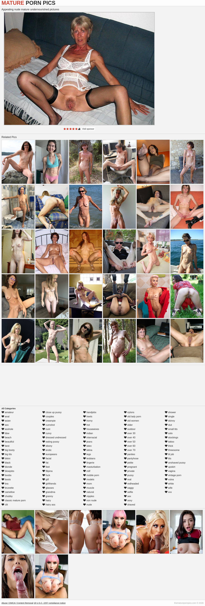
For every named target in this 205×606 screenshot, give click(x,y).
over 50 (129, 441)
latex (87, 446)
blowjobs (8, 471)
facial (46, 458)
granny (47, 496)
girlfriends (49, 483)
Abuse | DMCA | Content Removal (17, 603)
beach (6, 437)
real (127, 479)
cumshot (48, 425)
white (169, 483)
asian (6, 420)
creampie (49, 420)
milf (86, 471)
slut (168, 425)
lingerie (88, 462)
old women (131, 420)
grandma (48, 492)
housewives (91, 429)
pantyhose (131, 458)
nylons (129, 412)
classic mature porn (14, 500)
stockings (171, 437)
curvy (46, 433)
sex (127, 496)
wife (168, 488)
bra (5, 483)
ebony (47, 446)
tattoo (169, 441)
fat (45, 462)
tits (168, 458)
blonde (7, 467)
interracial (90, 437)
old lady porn (132, 416)
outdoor (130, 429)
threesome (172, 450)
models (88, 479)
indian (88, 433)
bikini (6, 458)
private (129, 471)
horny (87, 420)
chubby (7, 496)
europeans (49, 454)
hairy (46, 500)
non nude (89, 500)
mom (87, 483)
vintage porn (173, 475)
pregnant (130, 467)
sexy (128, 500)
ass (5, 425)
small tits (171, 429)
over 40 (129, 437)
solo (169, 433)
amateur (8, 412)
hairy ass (48, 504)
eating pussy (50, 441)
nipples (88, 496)
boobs (6, 475)
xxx (168, 492)
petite (128, 462)
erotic (47, 450)
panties (129, 454)
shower (170, 412)
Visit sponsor (88, 129)
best (5, 446)
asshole (7, 429)
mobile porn (91, 475)
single (169, 416)
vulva (169, 479)
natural (88, 492)
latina (87, 450)
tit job (169, 454)
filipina (47, 471)
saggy (129, 488)
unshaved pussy (175, 462)
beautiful (8, 441)
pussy (129, 475)
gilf (45, 479)
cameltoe (8, 492)
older (128, 425)
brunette (8, 488)
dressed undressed (54, 437)
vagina (170, 471)
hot (86, 425)
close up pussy (52, 412)
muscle (88, 488)
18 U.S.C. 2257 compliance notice (50, 603)
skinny (170, 420)
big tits (7, 454)
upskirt (170, 467)
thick (169, 446)
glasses (48, 488)
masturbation (91, 467)
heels (87, 416)
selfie (128, 492)
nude (87, 504)
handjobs (89, 412)
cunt (46, 429)
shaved (129, 504)
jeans (87, 441)
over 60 (129, 446)
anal (5, 416)
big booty (8, 450)
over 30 (129, 433)
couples (48, 416)
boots (6, 479)
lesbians (89, 458)
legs (87, 454)
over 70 (129, 450)
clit (5, 504)
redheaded (131, 483)
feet (46, 467)
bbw (5, 433)
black (6, 462)
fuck (46, 475)
